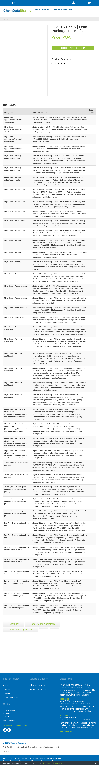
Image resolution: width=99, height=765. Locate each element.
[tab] (43, 628)
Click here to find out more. (53, 763)
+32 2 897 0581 (10, 721)
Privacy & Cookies (37, 685)
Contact (6, 693)
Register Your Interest (73, 48)
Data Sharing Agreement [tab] (42, 624)
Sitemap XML (45, 758)
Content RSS (56, 758)
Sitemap (6, 689)
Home (5, 19)
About (5, 685)
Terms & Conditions (37, 689)
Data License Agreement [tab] (20, 629)
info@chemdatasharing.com (15, 725)
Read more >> (66, 699)
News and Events (10, 697)
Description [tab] (13, 624)
